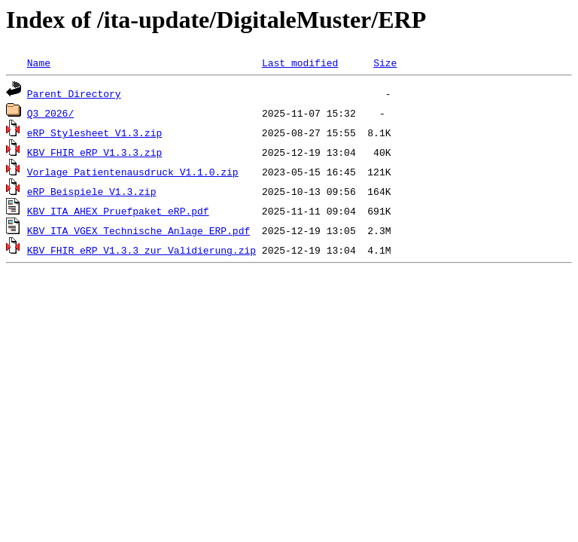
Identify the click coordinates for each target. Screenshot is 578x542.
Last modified (300, 62)
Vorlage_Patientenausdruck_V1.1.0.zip (133, 171)
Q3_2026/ (50, 113)
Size (385, 62)
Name (38, 62)
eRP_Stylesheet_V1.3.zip (94, 132)
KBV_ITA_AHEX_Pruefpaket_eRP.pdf (118, 211)
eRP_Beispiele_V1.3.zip (92, 191)
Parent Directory (74, 93)
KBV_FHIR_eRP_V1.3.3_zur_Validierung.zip (141, 250)
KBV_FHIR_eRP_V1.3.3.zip (94, 152)
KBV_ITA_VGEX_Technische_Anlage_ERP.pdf (138, 230)
